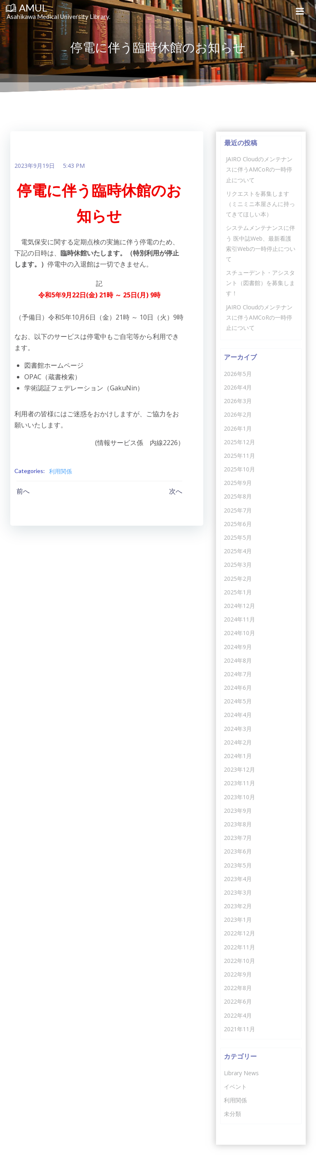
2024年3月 (237, 728)
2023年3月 (237, 892)
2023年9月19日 (34, 166)
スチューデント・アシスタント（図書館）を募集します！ (260, 282)
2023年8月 (237, 824)
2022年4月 (237, 1015)
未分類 (232, 1113)
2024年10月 (239, 632)
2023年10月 (239, 796)
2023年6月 (237, 851)
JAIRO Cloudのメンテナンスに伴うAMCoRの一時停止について (258, 169)
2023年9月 (237, 810)
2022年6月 (237, 1001)
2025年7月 (237, 510)
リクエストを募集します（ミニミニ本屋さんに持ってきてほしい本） (260, 203)
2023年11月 (239, 782)
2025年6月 (237, 523)
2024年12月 (239, 605)
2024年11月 (239, 619)
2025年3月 (237, 564)
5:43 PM (73, 166)
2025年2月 (237, 578)
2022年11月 (239, 947)
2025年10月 (239, 469)
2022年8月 (237, 987)
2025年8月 (237, 496)
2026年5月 (237, 373)
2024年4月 (237, 714)
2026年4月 (237, 387)
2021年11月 (239, 1028)
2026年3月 (237, 400)
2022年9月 (237, 974)
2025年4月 (237, 550)
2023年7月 (237, 837)
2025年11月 (239, 455)
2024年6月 (237, 687)
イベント (234, 1086)
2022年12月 (239, 933)
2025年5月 (237, 537)
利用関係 (60, 471)
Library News (240, 1072)
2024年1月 (237, 755)
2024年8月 (237, 660)
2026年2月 (237, 414)
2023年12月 (239, 769)
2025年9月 (237, 482)
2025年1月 (237, 592)
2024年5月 (237, 701)
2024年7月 (237, 673)
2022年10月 (239, 960)
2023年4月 (237, 878)
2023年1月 (237, 919)
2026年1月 (237, 427)
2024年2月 (237, 742)
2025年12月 (239, 441)
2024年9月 (237, 646)
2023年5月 (237, 864)
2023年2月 (237, 905)
